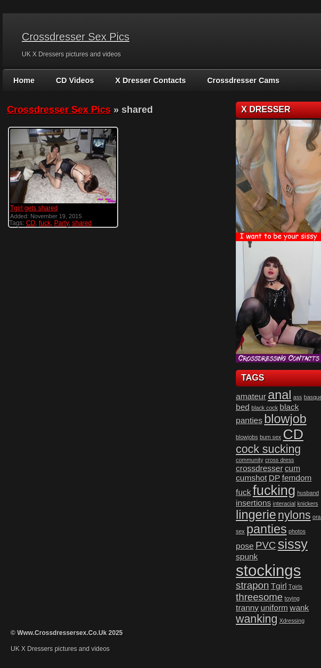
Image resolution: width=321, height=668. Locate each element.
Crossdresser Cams (239, 80)
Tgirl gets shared (33, 208)
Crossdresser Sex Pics (75, 37)
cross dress (279, 460)
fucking (274, 490)
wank (299, 607)
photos (297, 531)
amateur (251, 396)
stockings (268, 570)
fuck (45, 223)
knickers (308, 503)
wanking (256, 619)
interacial (284, 503)
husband (308, 493)
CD (30, 223)
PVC (266, 545)
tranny (247, 607)
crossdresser (259, 468)
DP (274, 477)
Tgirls (295, 586)
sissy (293, 544)
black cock (264, 408)
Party (61, 223)
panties (266, 529)
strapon (252, 585)
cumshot (251, 477)
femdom (297, 477)
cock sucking (268, 449)
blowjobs (247, 437)
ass (297, 397)
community (250, 460)
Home (23, 80)
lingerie (256, 515)
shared (82, 223)
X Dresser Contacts (148, 80)
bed (243, 406)
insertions (253, 502)
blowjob (285, 419)
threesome (259, 597)
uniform (274, 607)
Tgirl (279, 585)
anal (279, 395)
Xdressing (291, 620)
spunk (247, 556)
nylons (294, 515)
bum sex (270, 437)
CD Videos (74, 80)
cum (292, 468)
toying (292, 598)
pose (245, 545)
